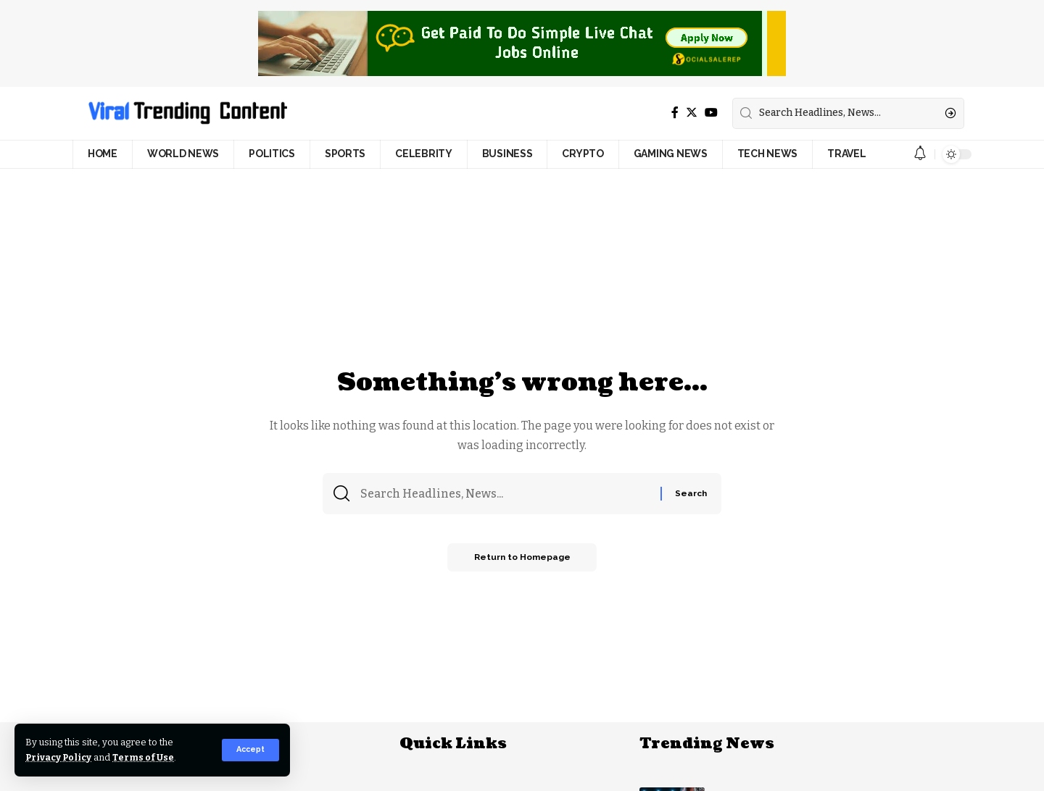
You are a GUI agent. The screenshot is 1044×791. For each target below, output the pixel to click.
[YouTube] (711, 112)
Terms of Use (146, 757)
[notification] (920, 154)
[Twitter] (691, 112)
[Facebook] (675, 112)
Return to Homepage (522, 560)
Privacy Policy (59, 757)
